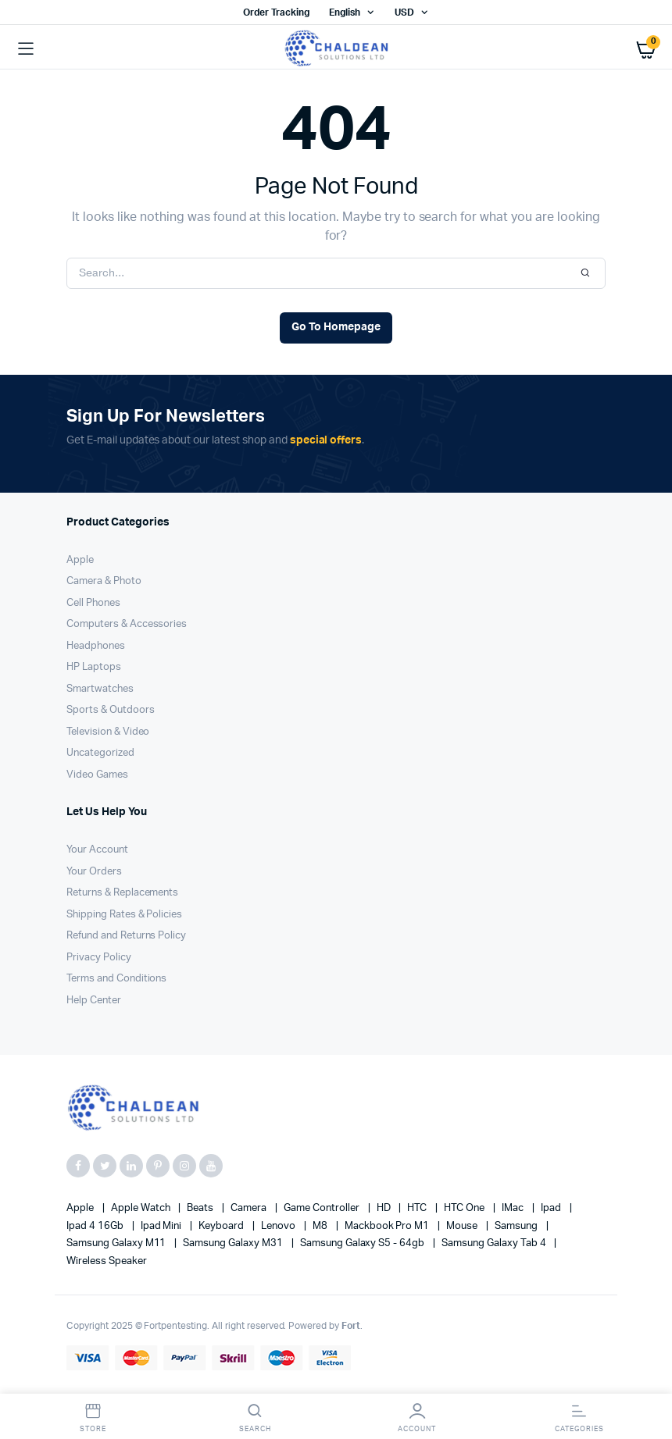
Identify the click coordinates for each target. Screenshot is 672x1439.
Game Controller (323, 1208)
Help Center (93, 1001)
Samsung (517, 1226)
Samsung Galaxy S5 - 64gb (363, 1243)
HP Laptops (93, 667)
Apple (80, 560)
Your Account (97, 850)
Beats (201, 1208)
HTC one (465, 1208)
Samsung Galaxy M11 (117, 1243)
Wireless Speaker (106, 1261)
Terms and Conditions (116, 979)
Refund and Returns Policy (126, 936)
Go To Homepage (336, 327)
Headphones (95, 646)
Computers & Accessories (126, 624)
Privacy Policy (98, 958)
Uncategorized (100, 753)
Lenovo (279, 1226)
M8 (321, 1226)
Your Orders (94, 872)
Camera (250, 1208)
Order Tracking (276, 12)
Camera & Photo (103, 581)
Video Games (97, 775)
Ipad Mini (162, 1226)
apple (81, 1208)
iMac (514, 1208)
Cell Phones (93, 603)
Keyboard (222, 1226)
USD (404, 12)
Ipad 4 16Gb (96, 1226)
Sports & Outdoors (110, 710)
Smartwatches (100, 689)
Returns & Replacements (122, 893)
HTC (418, 1208)
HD (385, 1208)
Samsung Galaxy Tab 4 (494, 1243)
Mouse (463, 1226)
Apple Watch (142, 1208)
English (344, 12)
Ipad (552, 1208)
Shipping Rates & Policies (124, 915)
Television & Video (107, 732)
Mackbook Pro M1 (388, 1226)
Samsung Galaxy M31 (233, 1243)
